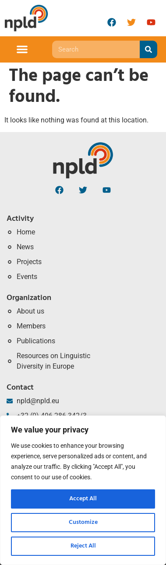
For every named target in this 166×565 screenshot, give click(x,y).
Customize (83, 522)
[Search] (148, 49)
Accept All (83, 499)
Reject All (83, 546)
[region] (83, 490)
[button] (22, 50)
